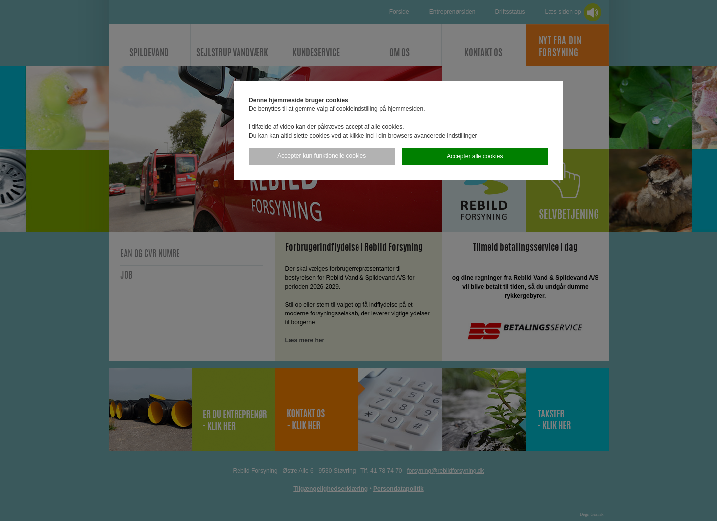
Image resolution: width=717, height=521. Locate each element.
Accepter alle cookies (475, 156)
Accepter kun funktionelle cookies (321, 155)
